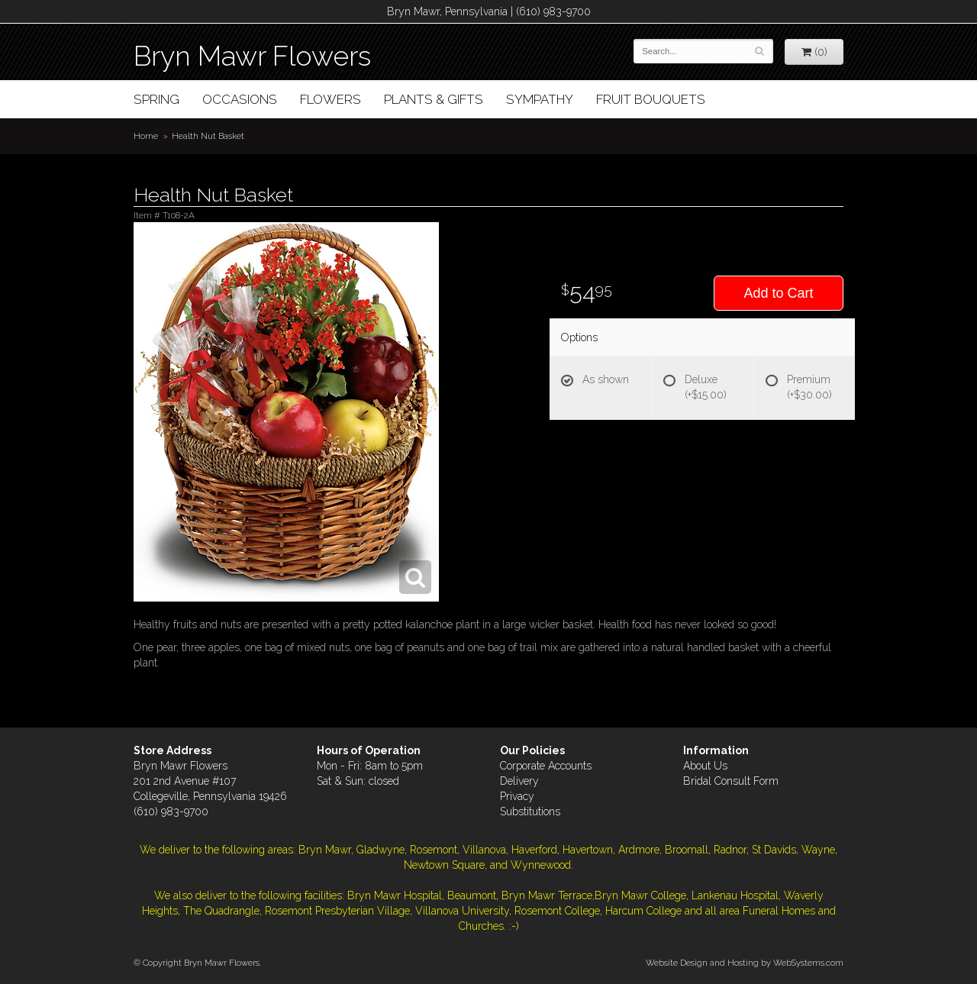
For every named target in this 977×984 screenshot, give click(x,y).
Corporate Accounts (546, 766)
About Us (705, 766)
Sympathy (539, 99)
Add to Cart (778, 293)
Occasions (239, 99)
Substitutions (530, 811)
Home (146, 136)
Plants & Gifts (433, 99)
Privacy (517, 796)
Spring (156, 99)
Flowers (330, 99)
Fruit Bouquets (650, 99)
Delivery (519, 781)
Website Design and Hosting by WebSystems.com (744, 962)
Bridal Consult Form (731, 781)
